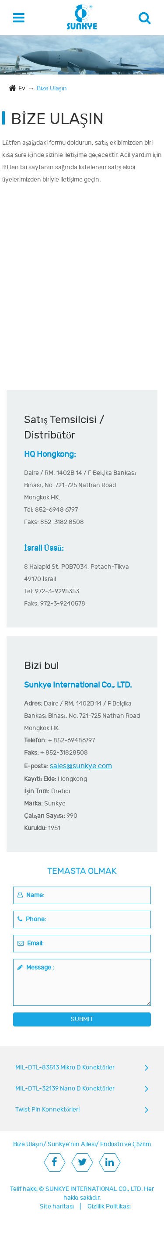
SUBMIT (82, 1019)
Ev (21, 88)
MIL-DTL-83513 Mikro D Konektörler (65, 1067)
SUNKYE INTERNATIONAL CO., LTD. (94, 1189)
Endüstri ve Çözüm (125, 1144)
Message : (35, 967)
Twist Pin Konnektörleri (47, 1109)
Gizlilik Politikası (109, 1206)
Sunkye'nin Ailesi (72, 1144)
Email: (30, 943)
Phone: (31, 919)
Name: (31, 895)
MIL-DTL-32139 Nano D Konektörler (65, 1088)
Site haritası (57, 1206)
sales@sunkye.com (81, 766)
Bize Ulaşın (52, 88)
